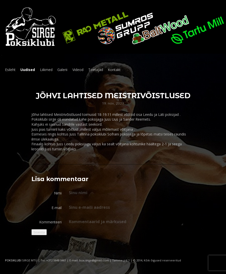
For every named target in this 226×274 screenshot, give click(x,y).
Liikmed (46, 69)
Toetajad (95, 69)
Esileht (10, 69)
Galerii (62, 69)
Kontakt (114, 69)
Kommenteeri (50, 222)
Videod (77, 69)
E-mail (57, 207)
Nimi (58, 193)
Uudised (27, 69)
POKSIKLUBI (13, 260)
